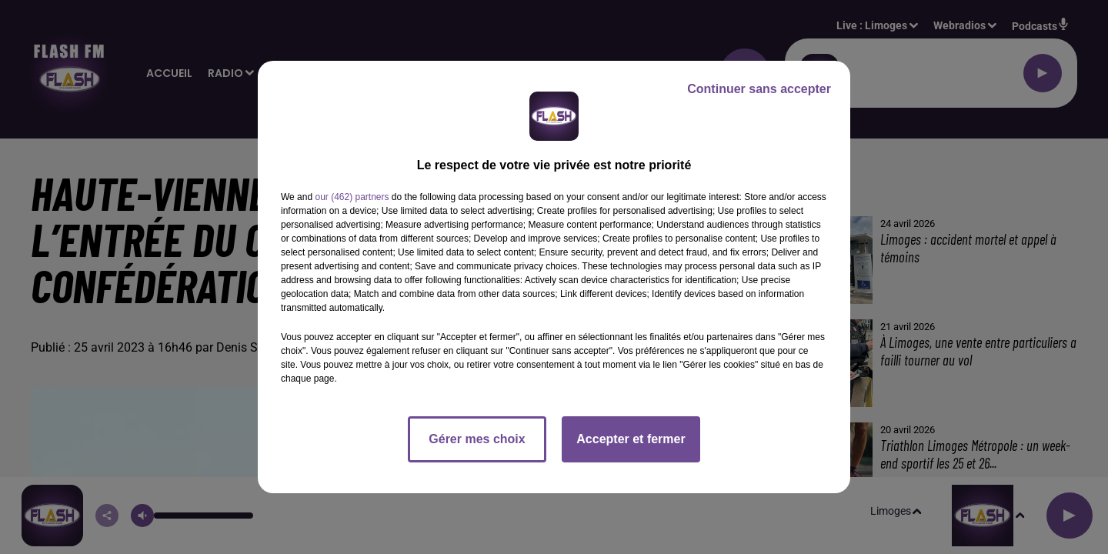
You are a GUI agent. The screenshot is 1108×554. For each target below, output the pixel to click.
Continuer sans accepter (759, 88)
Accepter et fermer (630, 439)
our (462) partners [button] (352, 197)
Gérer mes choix (477, 439)
